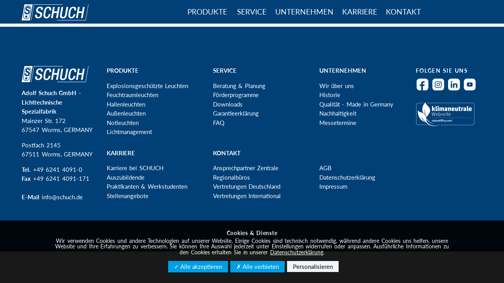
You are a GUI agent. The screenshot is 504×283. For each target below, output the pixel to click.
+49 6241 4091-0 (57, 169)
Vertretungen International (247, 195)
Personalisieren (313, 266)
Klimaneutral (447, 119)
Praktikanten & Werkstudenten (147, 186)
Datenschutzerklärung (347, 177)
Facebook (424, 89)
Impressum (333, 186)
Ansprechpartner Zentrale (246, 167)
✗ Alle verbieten (257, 266)
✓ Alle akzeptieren (198, 266)
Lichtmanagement (129, 131)
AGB (325, 167)
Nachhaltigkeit (337, 113)
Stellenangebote (127, 195)
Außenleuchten (126, 113)
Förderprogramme (236, 94)
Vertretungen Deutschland (247, 186)
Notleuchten (123, 122)
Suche (449, 12)
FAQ (218, 122)
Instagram (440, 89)
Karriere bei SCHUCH (135, 167)
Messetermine (337, 122)
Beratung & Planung (239, 85)
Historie (329, 94)
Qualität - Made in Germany (356, 104)
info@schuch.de (62, 196)
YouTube (472, 89)
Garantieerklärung (236, 113)
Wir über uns (336, 85)
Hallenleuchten (126, 104)
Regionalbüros (231, 177)
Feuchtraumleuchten (132, 94)
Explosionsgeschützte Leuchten (148, 85)
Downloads (228, 104)
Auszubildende (126, 177)
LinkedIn (456, 89)
